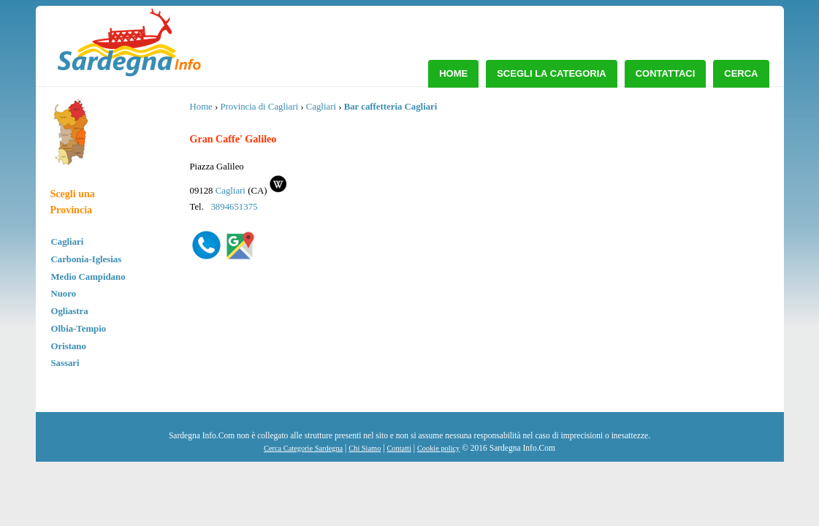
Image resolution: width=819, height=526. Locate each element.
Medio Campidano (88, 277)
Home (453, 73)
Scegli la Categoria (551, 73)
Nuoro (64, 294)
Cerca (741, 73)
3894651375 (233, 207)
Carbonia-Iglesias (86, 259)
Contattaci (666, 73)
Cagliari (67, 242)
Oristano (68, 346)
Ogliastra (69, 311)
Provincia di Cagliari (259, 107)
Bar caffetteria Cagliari (391, 107)
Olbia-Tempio (79, 329)
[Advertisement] (656, 208)
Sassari (65, 363)
